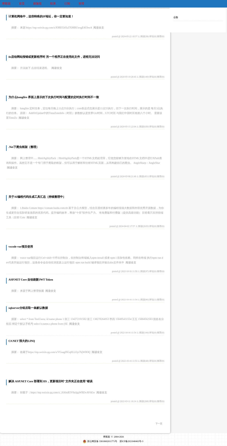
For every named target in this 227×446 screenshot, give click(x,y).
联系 (53, 3)
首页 (22, 3)
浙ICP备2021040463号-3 (131, 441)
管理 (81, 3)
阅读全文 (98, 27)
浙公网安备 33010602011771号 (100, 441)
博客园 (6, 3)
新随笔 (37, 3)
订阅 (67, 3)
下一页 (158, 423)
